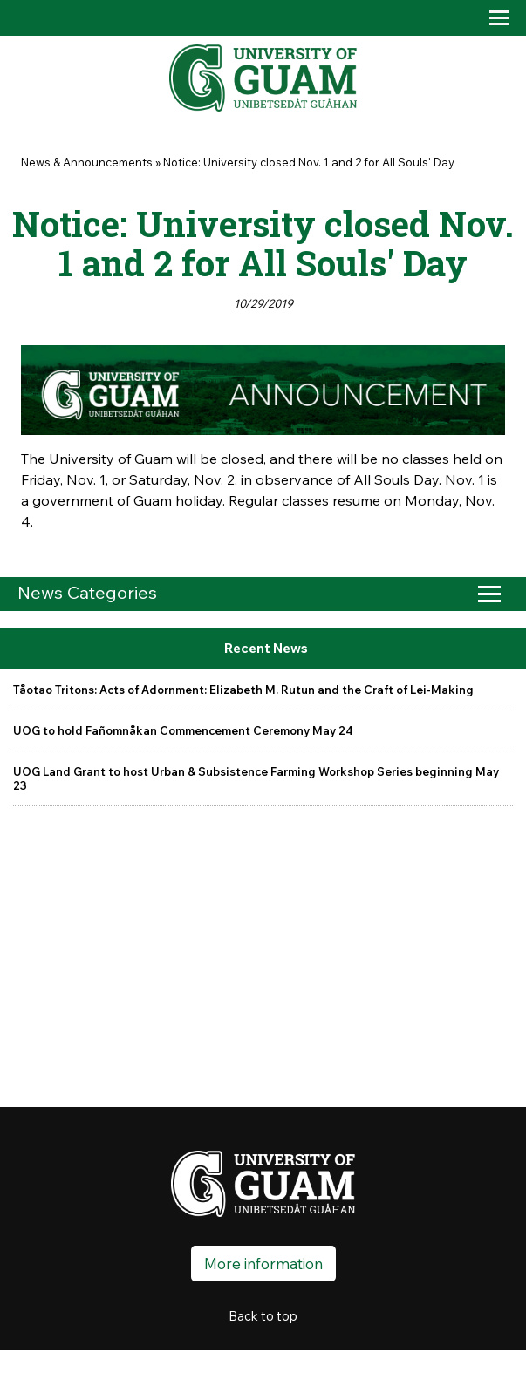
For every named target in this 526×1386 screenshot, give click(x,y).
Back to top (263, 1316)
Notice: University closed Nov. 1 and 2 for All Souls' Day (308, 162)
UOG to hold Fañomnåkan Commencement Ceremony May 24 (183, 730)
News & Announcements (87, 162)
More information (263, 1263)
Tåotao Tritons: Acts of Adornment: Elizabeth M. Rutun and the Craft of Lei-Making (243, 689)
